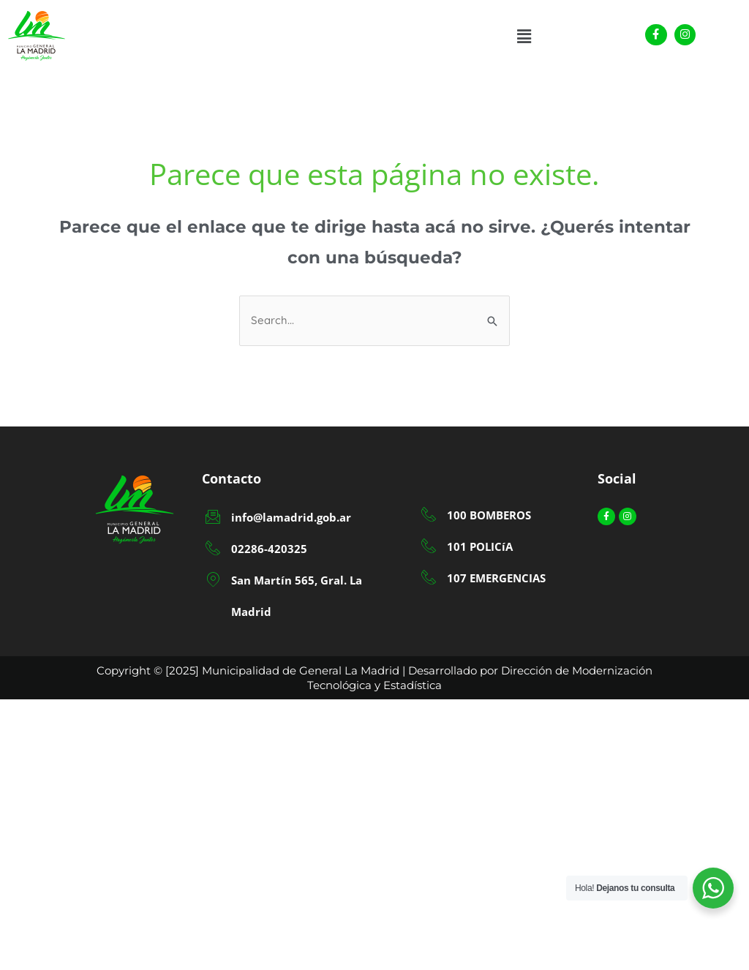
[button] (524, 36)
